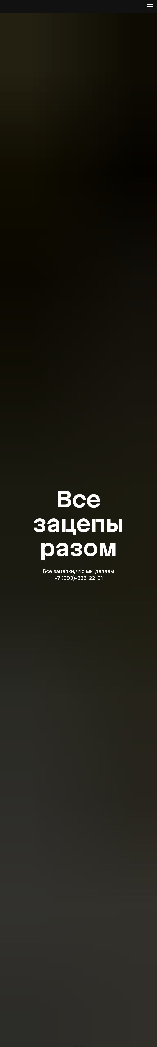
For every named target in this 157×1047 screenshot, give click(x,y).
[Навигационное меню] (150, 6)
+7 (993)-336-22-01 (78, 578)
